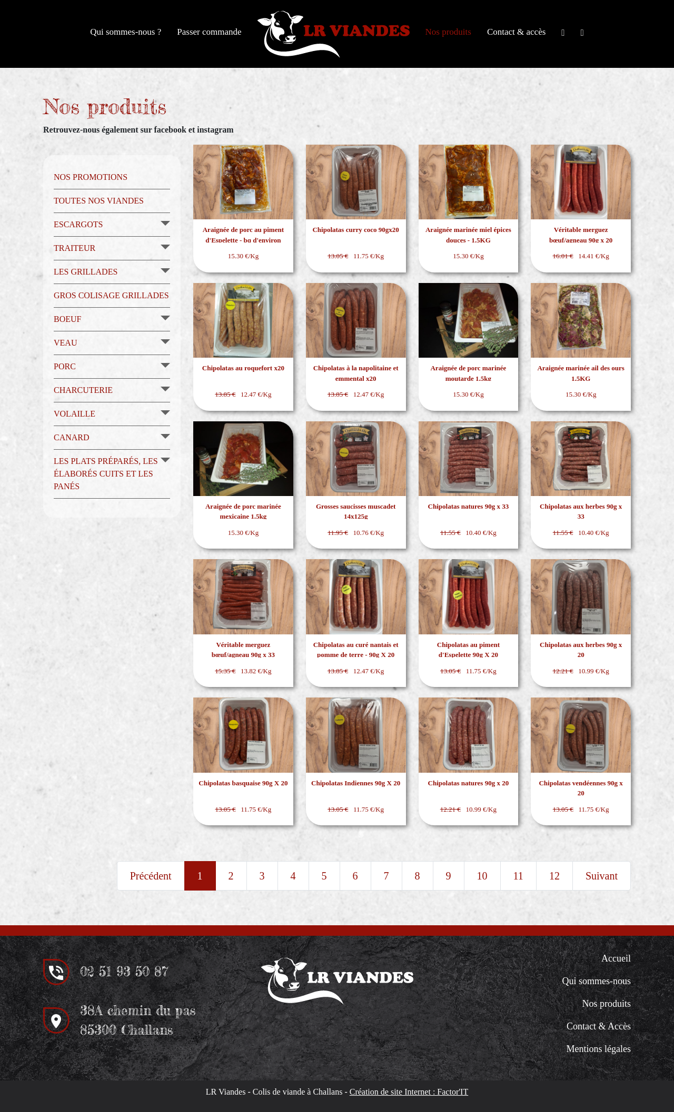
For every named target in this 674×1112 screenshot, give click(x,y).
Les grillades (85, 271)
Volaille (74, 413)
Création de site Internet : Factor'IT (409, 1091)
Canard (72, 437)
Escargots (78, 224)
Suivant (602, 876)
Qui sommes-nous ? (125, 32)
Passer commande (209, 32)
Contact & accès (516, 32)
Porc (65, 366)
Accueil (616, 958)
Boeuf (67, 319)
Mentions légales (599, 1049)
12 (554, 876)
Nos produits (448, 32)
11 (518, 876)
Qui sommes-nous (596, 981)
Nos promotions (90, 177)
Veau (65, 342)
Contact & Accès (599, 1026)
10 (482, 876)
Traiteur (74, 248)
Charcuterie (83, 390)
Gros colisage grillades (111, 295)
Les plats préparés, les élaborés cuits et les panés (106, 474)
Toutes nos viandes (99, 200)
